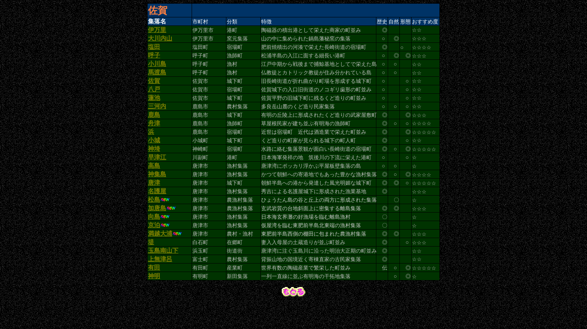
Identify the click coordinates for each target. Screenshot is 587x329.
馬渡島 (157, 78)
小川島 (157, 69)
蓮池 (154, 106)
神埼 (154, 162)
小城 (154, 153)
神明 (154, 301)
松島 (154, 218)
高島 (154, 181)
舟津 (154, 134)
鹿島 (154, 125)
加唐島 (157, 227)
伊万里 (157, 32)
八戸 (154, 97)
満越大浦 (160, 255)
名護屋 (157, 209)
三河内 (157, 116)
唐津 (154, 199)
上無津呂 (160, 283)
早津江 (157, 171)
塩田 (154, 50)
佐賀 (154, 88)
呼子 (154, 60)
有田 (154, 292)
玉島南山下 (163, 274)
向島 (154, 236)
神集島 (157, 190)
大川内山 (160, 41)
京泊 (154, 246)
